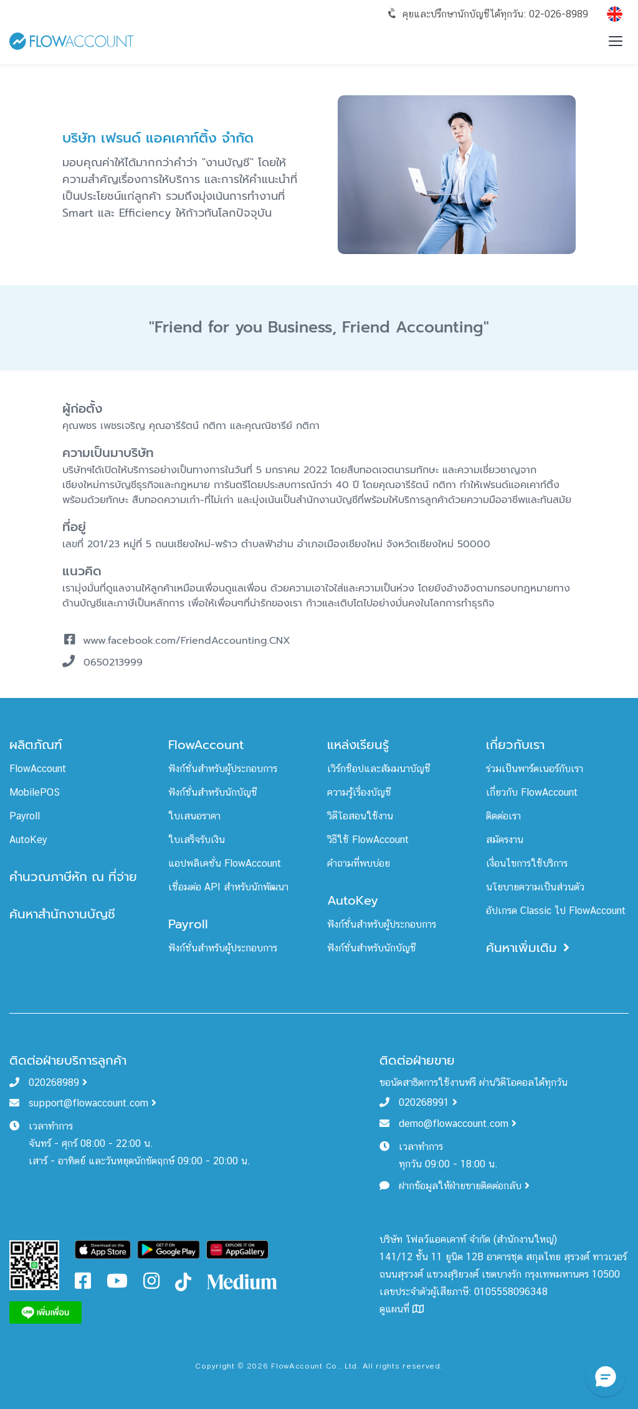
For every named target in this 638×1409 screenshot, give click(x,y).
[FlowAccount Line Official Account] (34, 1265)
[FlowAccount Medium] (243, 1281)
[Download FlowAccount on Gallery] (237, 1249)
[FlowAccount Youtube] (117, 1284)
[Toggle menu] (615, 41)
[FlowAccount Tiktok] (183, 1281)
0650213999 (113, 663)
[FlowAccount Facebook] (83, 1284)
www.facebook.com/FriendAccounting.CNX (186, 641)
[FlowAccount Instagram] (151, 1284)
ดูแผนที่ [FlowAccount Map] (401, 1309)
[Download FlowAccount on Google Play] (168, 1249)
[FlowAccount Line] (45, 1311)
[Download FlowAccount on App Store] (103, 1249)
